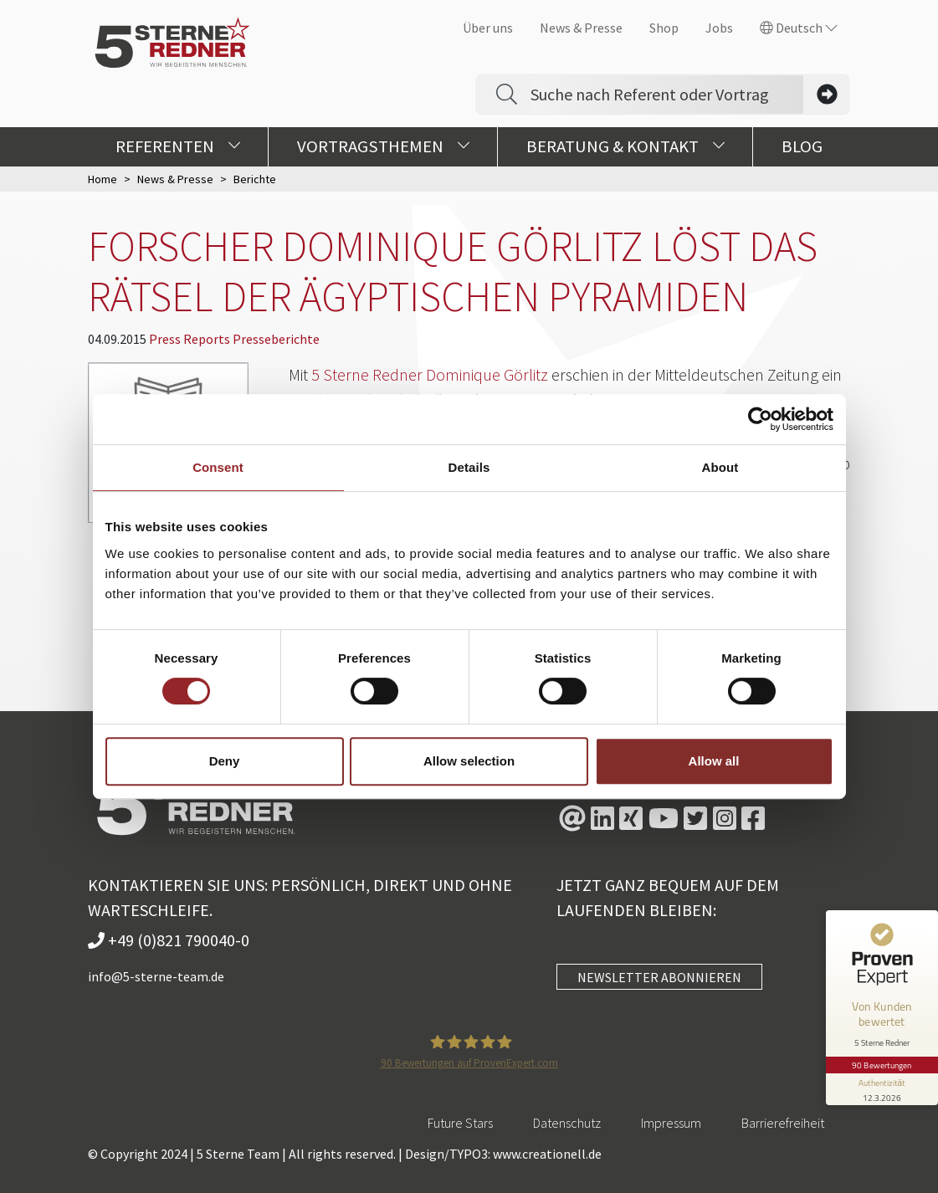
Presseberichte (276, 338)
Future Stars (460, 1122)
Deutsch (799, 27)
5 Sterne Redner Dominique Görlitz (429, 374)
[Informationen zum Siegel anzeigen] (881, 1081)
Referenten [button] (177, 146)
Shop (664, 27)
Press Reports (191, 338)
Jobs (719, 27)
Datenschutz (567, 1122)
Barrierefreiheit (782, 1122)
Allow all (714, 761)
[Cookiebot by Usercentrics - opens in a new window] (760, 419)
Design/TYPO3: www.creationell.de (503, 1153)
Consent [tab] (217, 467)
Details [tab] (469, 467)
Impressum (671, 1122)
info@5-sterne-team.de (156, 976)
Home (102, 179)
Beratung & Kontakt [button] (625, 146)
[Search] (667, 94)
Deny (224, 761)
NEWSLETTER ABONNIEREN (659, 977)
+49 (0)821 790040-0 (168, 939)
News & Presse (581, 27)
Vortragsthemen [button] (383, 146)
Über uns (488, 27)
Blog (802, 146)
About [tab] (720, 467)
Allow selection (469, 761)
